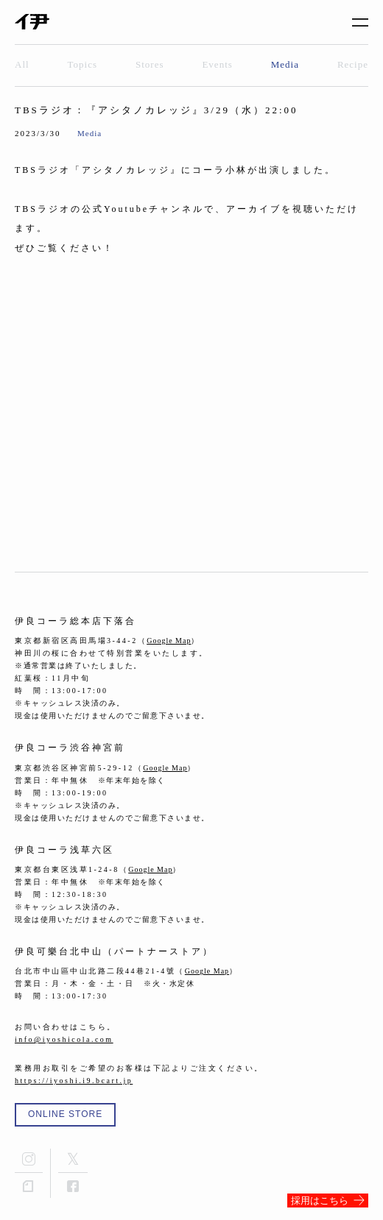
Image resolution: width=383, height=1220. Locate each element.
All (22, 64)
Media (285, 64)
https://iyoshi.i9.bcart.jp (74, 1081)
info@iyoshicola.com (64, 1039)
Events (217, 64)
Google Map (169, 640)
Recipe (352, 64)
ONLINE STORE (65, 1114)
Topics (82, 64)
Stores (150, 64)
